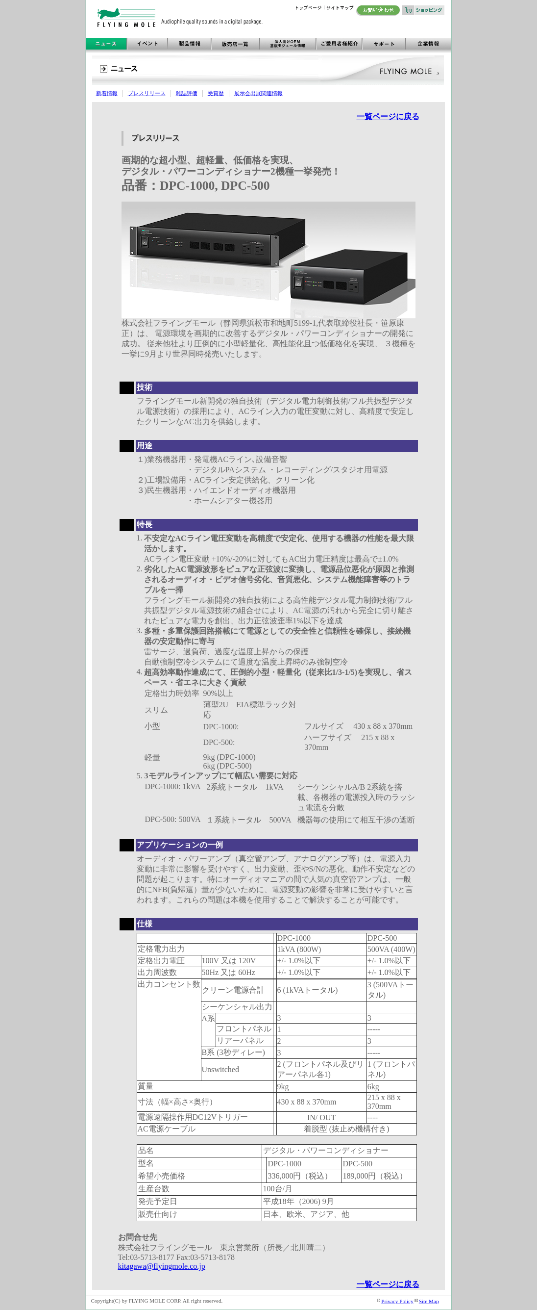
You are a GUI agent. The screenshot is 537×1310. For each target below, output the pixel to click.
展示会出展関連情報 (258, 93)
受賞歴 (216, 93)
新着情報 (107, 93)
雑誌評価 (186, 93)
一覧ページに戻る (388, 116)
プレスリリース (147, 93)
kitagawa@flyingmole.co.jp (161, 1266)
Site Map (429, 1301)
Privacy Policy (397, 1301)
